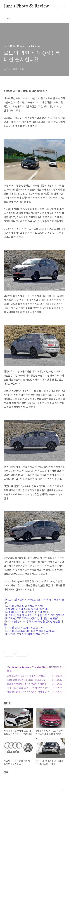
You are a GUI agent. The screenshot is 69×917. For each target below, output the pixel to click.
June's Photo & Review (26, 6)
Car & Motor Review (19, 789)
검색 (56, 6)
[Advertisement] (34, 668)
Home (7, 18)
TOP (62, 914)
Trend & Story (40, 789)
